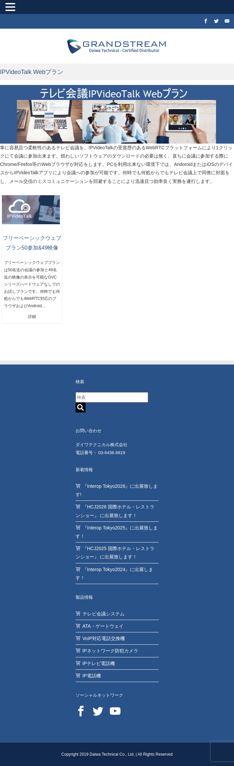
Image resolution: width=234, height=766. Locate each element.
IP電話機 (92, 675)
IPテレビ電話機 (99, 663)
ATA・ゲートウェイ (103, 626)
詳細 (32, 316)
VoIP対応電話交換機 (104, 638)
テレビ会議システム (103, 613)
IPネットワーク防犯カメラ (110, 650)
